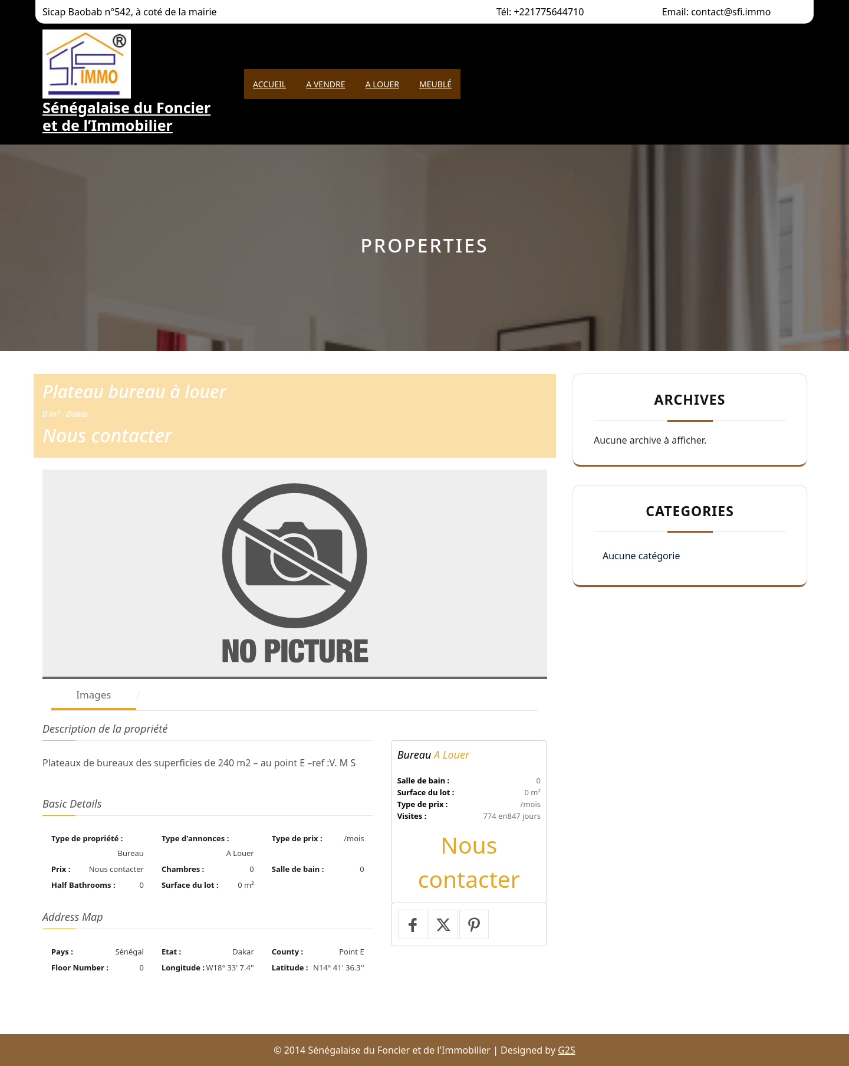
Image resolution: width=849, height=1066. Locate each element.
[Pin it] (474, 924)
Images (93, 694)
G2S (566, 1050)
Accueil (269, 84)
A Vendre (325, 84)
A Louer (382, 84)
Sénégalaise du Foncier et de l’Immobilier (126, 116)
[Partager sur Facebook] (413, 924)
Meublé (435, 84)
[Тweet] (443, 924)
